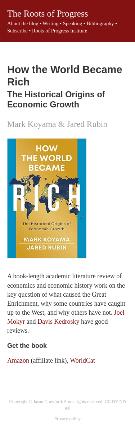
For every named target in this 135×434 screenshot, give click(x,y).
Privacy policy (67, 418)
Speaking (72, 23)
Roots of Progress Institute (59, 31)
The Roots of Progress (47, 13)
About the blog (22, 23)
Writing (50, 23)
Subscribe (17, 31)
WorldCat (82, 360)
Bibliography (100, 23)
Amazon (18, 360)
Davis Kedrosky (58, 321)
